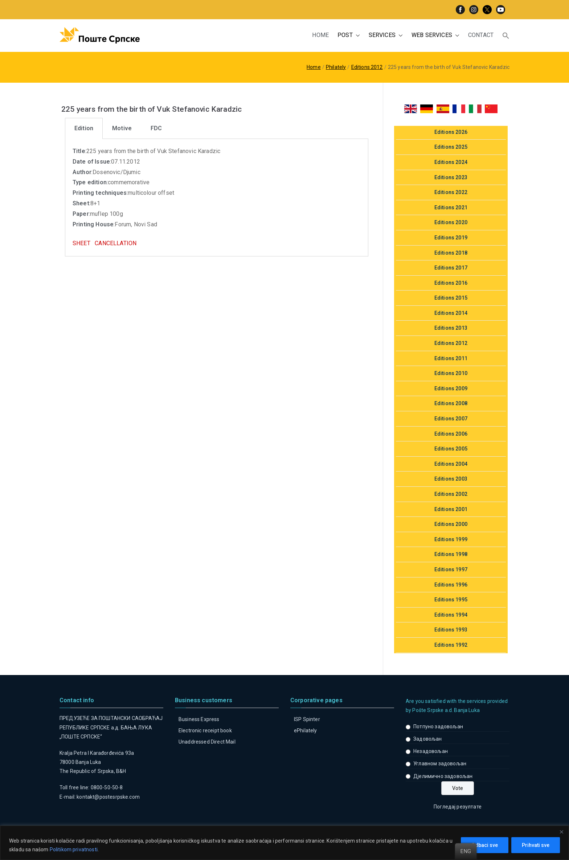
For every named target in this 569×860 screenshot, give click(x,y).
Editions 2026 (450, 132)
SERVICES (386, 35)
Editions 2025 (450, 147)
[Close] (561, 831)
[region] (284, 843)
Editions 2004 (450, 464)
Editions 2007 (450, 418)
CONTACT (481, 35)
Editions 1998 (450, 554)
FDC (156, 128)
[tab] (84, 128)
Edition (83, 128)
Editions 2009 (450, 388)
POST (348, 35)
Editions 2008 (450, 403)
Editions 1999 (450, 539)
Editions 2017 (450, 268)
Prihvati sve (535, 845)
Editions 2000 (450, 524)
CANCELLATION (115, 243)
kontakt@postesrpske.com (108, 797)
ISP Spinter (307, 719)
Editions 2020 (450, 222)
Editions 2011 (450, 358)
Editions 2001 (450, 509)
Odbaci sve (484, 845)
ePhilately (305, 730)
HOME (320, 35)
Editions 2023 (450, 177)
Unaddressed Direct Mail (207, 742)
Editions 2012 (450, 343)
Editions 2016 (450, 283)
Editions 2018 (450, 253)
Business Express (199, 719)
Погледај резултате (458, 807)
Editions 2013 (450, 328)
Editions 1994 (450, 615)
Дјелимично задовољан (442, 776)
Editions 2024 (450, 162)
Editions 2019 (450, 237)
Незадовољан (430, 751)
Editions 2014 (450, 313)
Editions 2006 (450, 434)
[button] (356, 35)
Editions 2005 (450, 449)
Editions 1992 (450, 645)
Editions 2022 (450, 192)
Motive (122, 128)
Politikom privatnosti (74, 849)
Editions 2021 (450, 207)
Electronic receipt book (205, 730)
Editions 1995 (450, 599)
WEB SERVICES (435, 35)
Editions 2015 (450, 298)
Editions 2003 (450, 479)
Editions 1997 (450, 569)
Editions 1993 (450, 630)
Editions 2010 (450, 373)
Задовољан (427, 739)
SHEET (81, 243)
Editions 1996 (450, 585)
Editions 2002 (450, 494)
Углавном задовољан (439, 763)
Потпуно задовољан (438, 726)
